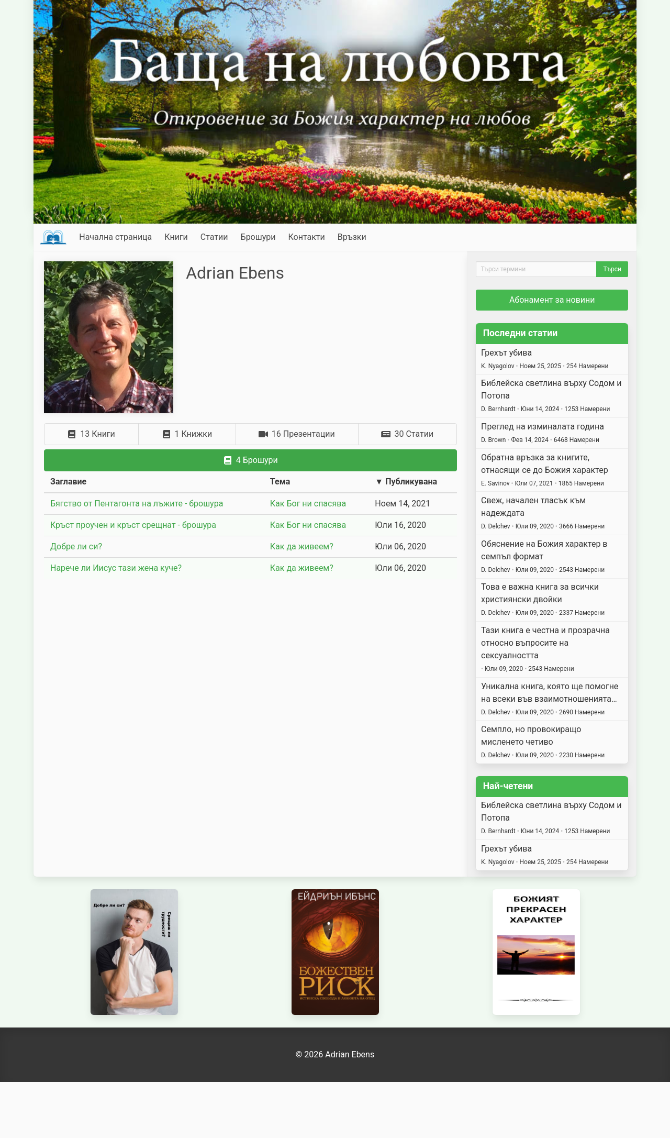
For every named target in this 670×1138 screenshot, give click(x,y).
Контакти (306, 237)
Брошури (258, 237)
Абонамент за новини (552, 300)
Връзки (352, 237)
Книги (176, 237)
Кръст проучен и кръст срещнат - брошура (133, 525)
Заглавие (68, 482)
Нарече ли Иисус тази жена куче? (116, 568)
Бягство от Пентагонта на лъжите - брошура (136, 504)
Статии (214, 237)
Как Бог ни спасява (308, 504)
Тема (280, 482)
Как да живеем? (301, 546)
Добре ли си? (76, 546)
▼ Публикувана (406, 482)
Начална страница (115, 237)
